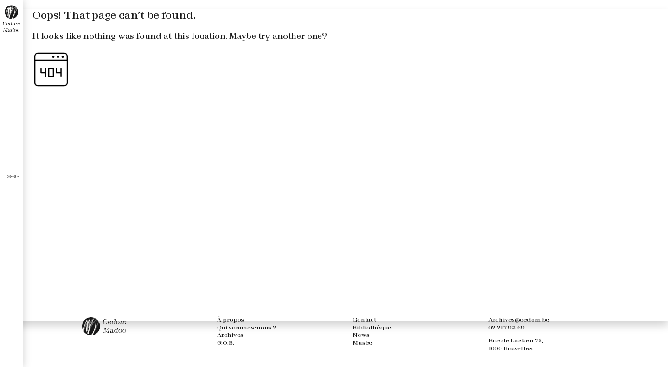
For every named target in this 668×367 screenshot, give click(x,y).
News (361, 335)
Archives (230, 335)
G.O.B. (225, 343)
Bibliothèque (372, 327)
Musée (363, 343)
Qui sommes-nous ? (246, 327)
